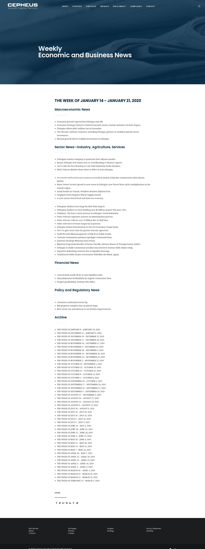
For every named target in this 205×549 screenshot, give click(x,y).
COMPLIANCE (135, 5)
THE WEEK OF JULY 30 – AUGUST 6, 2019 (75, 404)
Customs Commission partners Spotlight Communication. (84, 233)
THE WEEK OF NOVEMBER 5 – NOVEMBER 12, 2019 (80, 356)
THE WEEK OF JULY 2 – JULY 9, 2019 (73, 417)
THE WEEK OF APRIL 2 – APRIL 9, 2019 (75, 462)
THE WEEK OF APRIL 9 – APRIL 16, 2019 (75, 459)
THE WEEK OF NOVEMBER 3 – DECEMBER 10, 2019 (80, 342)
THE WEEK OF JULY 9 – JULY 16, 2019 (74, 414)
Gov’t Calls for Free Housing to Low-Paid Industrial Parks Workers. (89, 161)
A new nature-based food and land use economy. (80, 193)
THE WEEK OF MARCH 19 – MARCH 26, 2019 (77, 469)
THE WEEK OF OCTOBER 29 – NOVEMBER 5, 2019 (79, 359)
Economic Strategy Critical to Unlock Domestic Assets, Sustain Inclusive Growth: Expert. (99, 120)
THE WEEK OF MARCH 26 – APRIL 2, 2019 (76, 466)
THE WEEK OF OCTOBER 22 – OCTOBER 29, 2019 (79, 362)
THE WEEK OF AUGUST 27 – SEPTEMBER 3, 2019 (79, 390)
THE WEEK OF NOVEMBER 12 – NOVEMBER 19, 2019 (81, 352)
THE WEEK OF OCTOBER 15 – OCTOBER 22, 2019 (79, 366)
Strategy (75, 5)
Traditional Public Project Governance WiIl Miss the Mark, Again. (88, 250)
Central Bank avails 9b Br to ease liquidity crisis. (80, 270)
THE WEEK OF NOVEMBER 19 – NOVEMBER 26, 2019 (81, 349)
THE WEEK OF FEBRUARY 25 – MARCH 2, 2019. (78, 476)
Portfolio (90, 5)
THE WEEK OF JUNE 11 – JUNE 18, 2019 (75, 428)
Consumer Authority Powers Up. (72, 297)
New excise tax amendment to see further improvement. (84, 304)
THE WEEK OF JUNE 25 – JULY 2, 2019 (74, 421)
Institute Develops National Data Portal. (76, 236)
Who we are (33, 524)
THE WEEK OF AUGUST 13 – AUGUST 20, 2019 (78, 397)
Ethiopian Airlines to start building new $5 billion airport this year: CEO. (91, 205)
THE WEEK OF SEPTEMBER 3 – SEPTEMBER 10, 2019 (81, 387)
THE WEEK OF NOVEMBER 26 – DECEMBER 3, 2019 (80, 345)
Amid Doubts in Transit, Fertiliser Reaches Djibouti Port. (84, 187)
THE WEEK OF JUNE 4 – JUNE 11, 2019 (74, 431)
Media (31, 526)
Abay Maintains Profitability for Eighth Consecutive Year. (84, 273)
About (64, 5)
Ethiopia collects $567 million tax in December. (79, 124)
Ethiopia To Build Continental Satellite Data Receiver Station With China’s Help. (95, 243)
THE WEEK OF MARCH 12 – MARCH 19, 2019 (77, 472)
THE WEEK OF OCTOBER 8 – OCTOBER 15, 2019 (78, 369)
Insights (103, 5)
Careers (71, 528)
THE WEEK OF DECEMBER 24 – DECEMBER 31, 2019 (80, 332)
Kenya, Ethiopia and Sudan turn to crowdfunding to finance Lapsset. (89, 158)
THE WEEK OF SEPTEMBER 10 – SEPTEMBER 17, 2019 (81, 383)
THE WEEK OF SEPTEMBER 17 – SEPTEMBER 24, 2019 (81, 380)
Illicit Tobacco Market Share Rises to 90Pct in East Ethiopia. (85, 165)
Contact (149, 5)
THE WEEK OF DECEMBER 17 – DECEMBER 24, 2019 (80, 335)
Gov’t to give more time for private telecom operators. (83, 226)
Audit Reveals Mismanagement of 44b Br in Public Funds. (84, 229)
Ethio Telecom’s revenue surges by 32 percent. (79, 219)
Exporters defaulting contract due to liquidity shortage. (83, 246)
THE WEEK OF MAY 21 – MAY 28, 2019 (74, 438)
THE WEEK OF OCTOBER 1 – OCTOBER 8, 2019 (78, 373)
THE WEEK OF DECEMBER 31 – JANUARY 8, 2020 (79, 328)
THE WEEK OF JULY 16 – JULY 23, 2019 (74, 411)
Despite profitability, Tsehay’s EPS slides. (76, 277)
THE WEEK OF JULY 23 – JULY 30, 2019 (74, 407)
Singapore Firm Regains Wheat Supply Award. (79, 190)
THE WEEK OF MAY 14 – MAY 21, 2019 (74, 442)
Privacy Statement (153, 524)
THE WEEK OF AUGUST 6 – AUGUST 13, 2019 (77, 400)
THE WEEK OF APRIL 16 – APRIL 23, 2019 (76, 455)
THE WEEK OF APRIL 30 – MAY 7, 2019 (74, 448)
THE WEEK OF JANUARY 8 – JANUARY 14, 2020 (78, 325)
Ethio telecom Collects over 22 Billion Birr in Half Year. (83, 215)
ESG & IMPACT (118, 5)
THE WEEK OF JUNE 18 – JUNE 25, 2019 (75, 424)
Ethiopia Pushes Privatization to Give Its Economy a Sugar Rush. (88, 222)
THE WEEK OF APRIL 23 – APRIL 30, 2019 (76, 452)
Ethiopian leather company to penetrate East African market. (86, 154)
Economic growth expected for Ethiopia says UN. (80, 117)
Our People (72, 524)
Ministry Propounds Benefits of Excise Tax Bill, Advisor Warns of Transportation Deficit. (99, 239)
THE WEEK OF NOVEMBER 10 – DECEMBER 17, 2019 (80, 338)
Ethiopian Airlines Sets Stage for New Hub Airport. (81, 202)
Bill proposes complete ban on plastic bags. (77, 301)
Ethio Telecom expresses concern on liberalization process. (85, 212)
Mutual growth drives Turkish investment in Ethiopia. (83, 134)
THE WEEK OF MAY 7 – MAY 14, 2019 (74, 445)
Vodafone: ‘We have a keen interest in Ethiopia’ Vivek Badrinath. (88, 208)
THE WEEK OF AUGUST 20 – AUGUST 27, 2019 (78, 393)
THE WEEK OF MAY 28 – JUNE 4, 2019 (74, 435)
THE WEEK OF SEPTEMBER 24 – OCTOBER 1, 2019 (79, 376)
